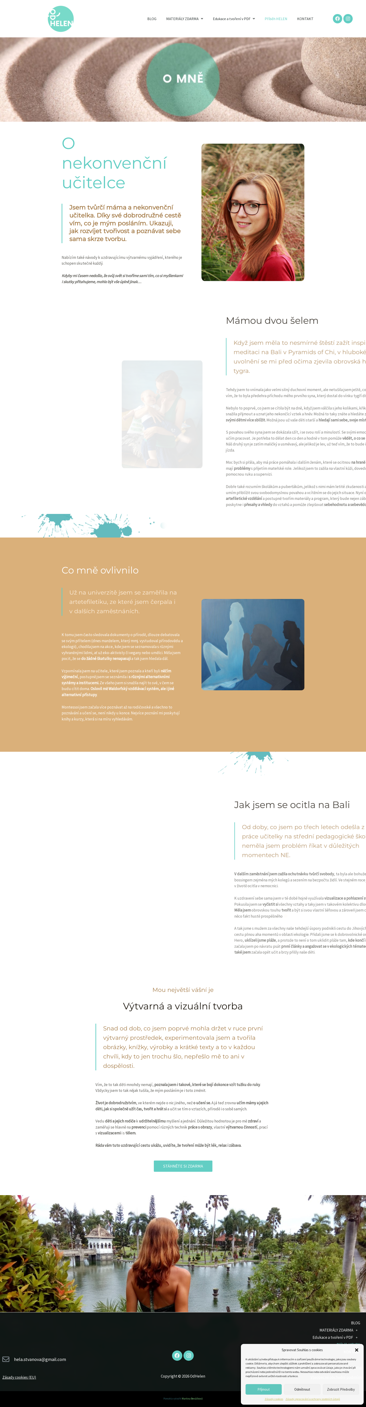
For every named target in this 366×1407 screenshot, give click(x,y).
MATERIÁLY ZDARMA (184, 18)
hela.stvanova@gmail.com (40, 1359)
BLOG (151, 18)
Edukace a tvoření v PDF (234, 18)
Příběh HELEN (276, 18)
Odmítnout (302, 1389)
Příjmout (263, 1389)
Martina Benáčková (192, 1398)
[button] (356, 1350)
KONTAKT (305, 18)
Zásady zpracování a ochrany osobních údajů (312, 1399)
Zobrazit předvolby (341, 1389)
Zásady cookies (274, 1399)
